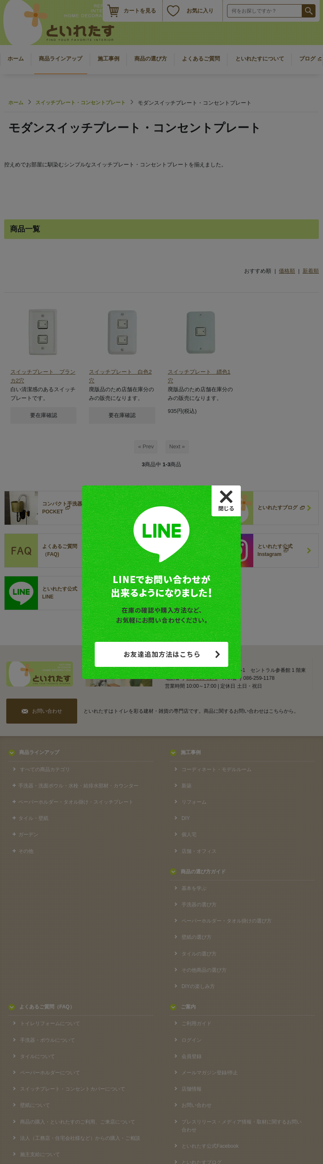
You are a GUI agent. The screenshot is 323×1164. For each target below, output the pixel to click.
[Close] (226, 500)
